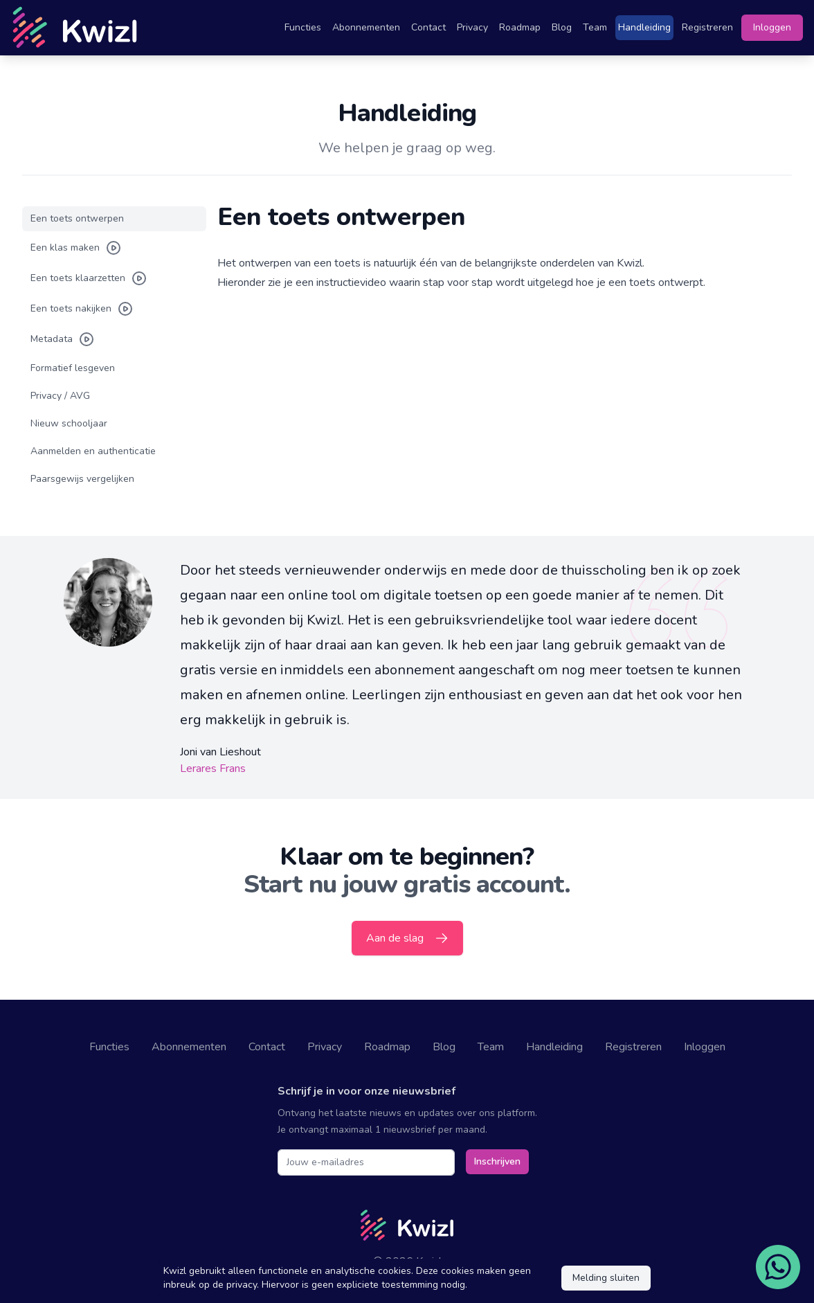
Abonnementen (366, 27)
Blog (562, 27)
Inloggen (772, 27)
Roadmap (520, 27)
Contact (428, 27)
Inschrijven (497, 1161)
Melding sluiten (606, 1277)
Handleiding (644, 27)
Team (595, 27)
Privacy (472, 27)
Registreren (707, 27)
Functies (302, 27)
